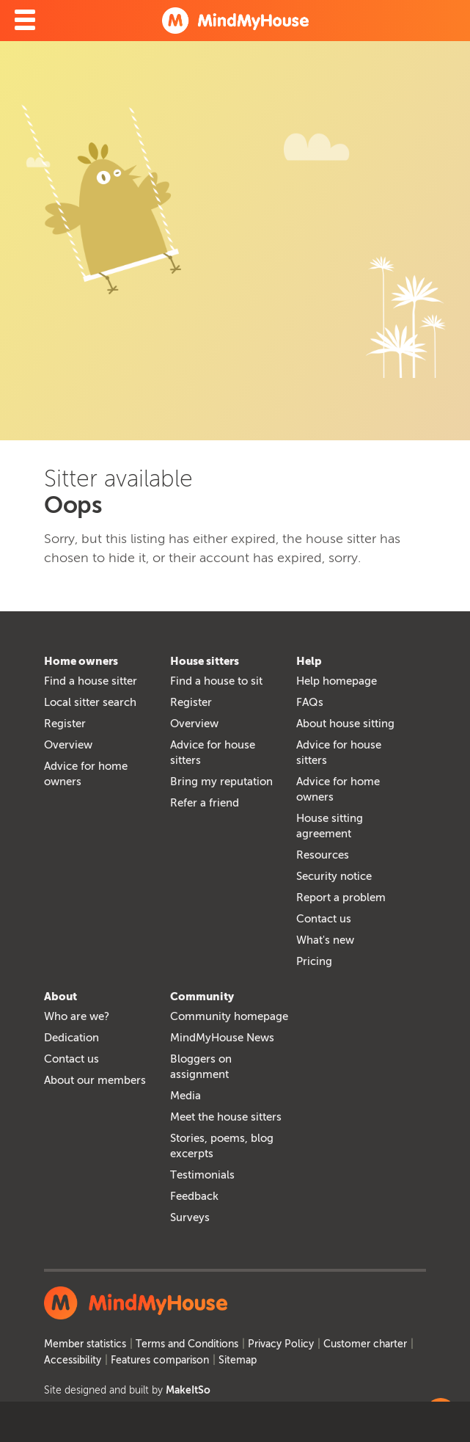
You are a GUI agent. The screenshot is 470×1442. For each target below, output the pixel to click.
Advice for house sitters (212, 752)
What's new (325, 940)
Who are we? (76, 1016)
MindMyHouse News (222, 1037)
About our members (95, 1080)
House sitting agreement (329, 826)
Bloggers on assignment (201, 1066)
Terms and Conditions (187, 1344)
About (60, 996)
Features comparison (160, 1360)
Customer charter (365, 1344)
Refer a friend (204, 802)
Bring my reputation (221, 781)
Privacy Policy (281, 1344)
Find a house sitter (90, 681)
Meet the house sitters (226, 1117)
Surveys (190, 1217)
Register (65, 723)
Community (202, 996)
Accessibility (72, 1360)
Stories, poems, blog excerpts (221, 1146)
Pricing (314, 961)
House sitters (204, 661)
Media (185, 1095)
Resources (322, 855)
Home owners (81, 661)
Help (309, 661)
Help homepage (336, 681)
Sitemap (238, 1360)
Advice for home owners (86, 774)
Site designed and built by (127, 1390)
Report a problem (341, 897)
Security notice (334, 876)
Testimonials (202, 1174)
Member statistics (85, 1344)
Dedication (71, 1037)
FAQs (309, 702)
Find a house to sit (216, 681)
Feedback (194, 1196)
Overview (68, 744)
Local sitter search (90, 702)
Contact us (323, 918)
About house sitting (345, 723)
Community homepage (229, 1016)
